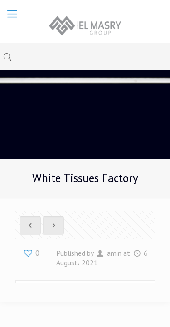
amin (114, 253)
